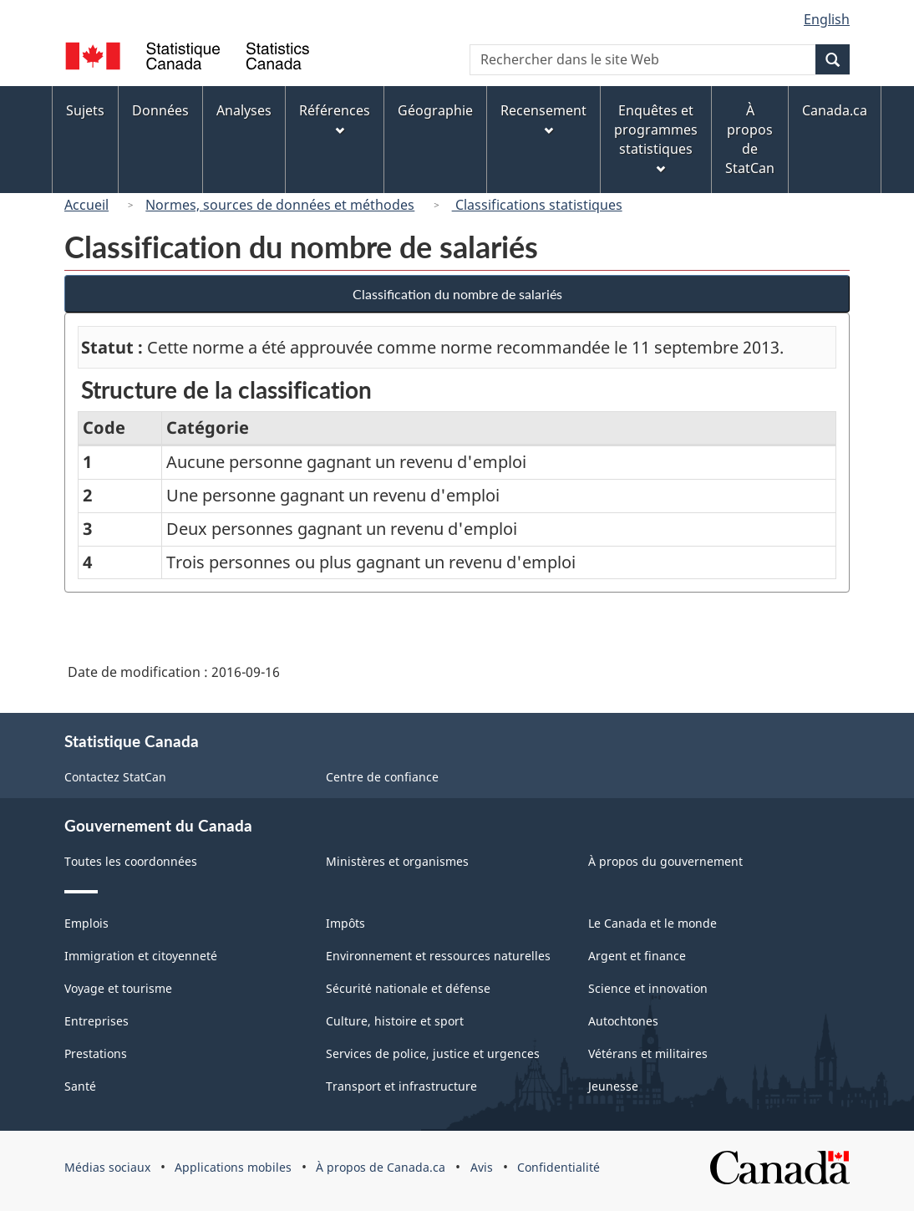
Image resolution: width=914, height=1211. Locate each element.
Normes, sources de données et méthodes (279, 205)
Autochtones (623, 1021)
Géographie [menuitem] (435, 110)
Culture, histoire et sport (395, 1021)
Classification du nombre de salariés (457, 294)
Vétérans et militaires (648, 1053)
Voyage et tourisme (118, 988)
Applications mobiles (233, 1167)
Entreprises (96, 1021)
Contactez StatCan (115, 777)
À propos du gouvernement (665, 861)
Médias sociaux (107, 1167)
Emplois (86, 923)
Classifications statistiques (537, 205)
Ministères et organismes (397, 861)
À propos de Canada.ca (380, 1167)
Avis (481, 1167)
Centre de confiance (382, 777)
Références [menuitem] (334, 118)
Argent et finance (637, 956)
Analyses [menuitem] (244, 110)
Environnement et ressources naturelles (438, 956)
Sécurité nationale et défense (408, 988)
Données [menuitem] (160, 110)
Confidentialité (558, 1167)
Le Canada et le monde (652, 923)
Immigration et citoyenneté (140, 956)
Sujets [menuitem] (85, 110)
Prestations (95, 1053)
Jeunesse (613, 1086)
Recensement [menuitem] (543, 118)
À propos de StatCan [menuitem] (749, 139)
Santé (80, 1086)
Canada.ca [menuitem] (834, 110)
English (827, 19)
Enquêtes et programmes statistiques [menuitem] (656, 137)
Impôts (345, 923)
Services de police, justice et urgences (433, 1053)
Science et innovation (648, 988)
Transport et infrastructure (401, 1086)
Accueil (86, 205)
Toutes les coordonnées (130, 861)
